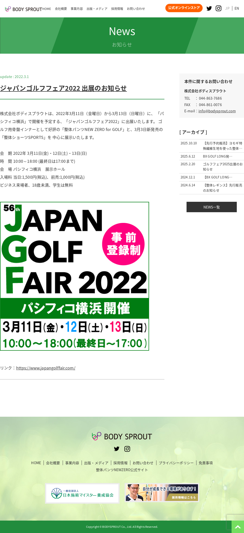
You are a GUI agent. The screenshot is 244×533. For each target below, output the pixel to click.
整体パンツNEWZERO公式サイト (122, 469)
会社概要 (53, 462)
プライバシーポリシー (176, 462)
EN (237, 8)
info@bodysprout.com (217, 110)
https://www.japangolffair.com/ (45, 368)
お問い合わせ (143, 462)
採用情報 (120, 462)
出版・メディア (96, 462)
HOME (36, 462)
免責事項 (206, 462)
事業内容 (72, 462)
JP (227, 8)
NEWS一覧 (211, 207)
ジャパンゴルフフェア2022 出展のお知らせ (63, 88)
